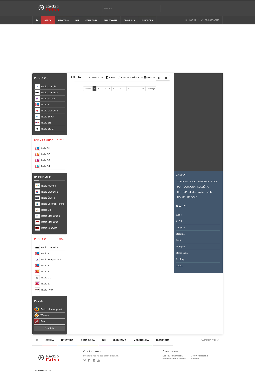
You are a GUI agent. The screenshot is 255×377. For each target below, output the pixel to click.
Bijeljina (180, 246)
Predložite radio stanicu (174, 358)
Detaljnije (49, 328)
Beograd (180, 234)
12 (138, 89)
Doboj (179, 215)
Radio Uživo (41, 370)
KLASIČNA (203, 186)
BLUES (192, 192)
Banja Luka (182, 253)
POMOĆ (38, 300)
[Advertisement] (127, 49)
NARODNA (203, 181)
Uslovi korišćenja (199, 356)
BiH (77, 20)
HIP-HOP (182, 192)
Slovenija (129, 20)
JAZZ (200, 192)
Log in (190, 20)
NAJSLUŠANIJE (42, 177)
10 (129, 89)
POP (179, 186)
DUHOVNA (189, 186)
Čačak (179, 221)
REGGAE (192, 197)
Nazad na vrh (210, 340)
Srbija (48, 20)
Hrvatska (63, 20)
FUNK (209, 192)
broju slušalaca (130, 77)
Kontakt (195, 358)
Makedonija (110, 20)
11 (133, 89)
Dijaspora (147, 20)
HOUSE (181, 197)
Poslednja (151, 89)
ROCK (214, 181)
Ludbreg (180, 259)
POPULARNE (41, 239)
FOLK (193, 181)
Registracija (210, 20)
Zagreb (179, 265)
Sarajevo (180, 227)
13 (143, 89)
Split (178, 240)
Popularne (41, 78)
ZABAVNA (182, 181)
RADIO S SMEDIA (43, 139)
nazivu (111, 77)
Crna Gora (91, 20)
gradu (149, 77)
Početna (88, 89)
